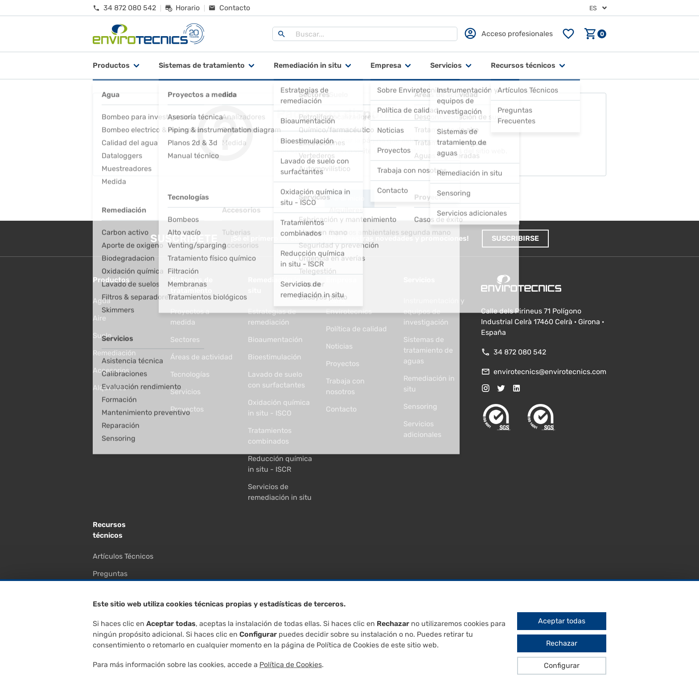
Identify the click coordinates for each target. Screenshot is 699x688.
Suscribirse (515, 238)
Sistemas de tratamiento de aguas (428, 350)
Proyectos (187, 409)
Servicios (446, 65)
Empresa (385, 65)
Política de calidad (356, 329)
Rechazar (561, 643)
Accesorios (111, 370)
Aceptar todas (561, 621)
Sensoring (420, 406)
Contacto (341, 409)
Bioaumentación (275, 339)
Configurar (562, 665)
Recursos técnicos (523, 65)
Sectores (185, 339)
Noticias (339, 346)
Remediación (114, 353)
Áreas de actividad (201, 357)
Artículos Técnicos (123, 556)
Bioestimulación (274, 357)
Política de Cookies (290, 664)
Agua (102, 301)
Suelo (102, 335)
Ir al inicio (349, 198)
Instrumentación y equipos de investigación (434, 311)
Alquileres (109, 387)
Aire (99, 318)
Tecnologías (190, 374)
